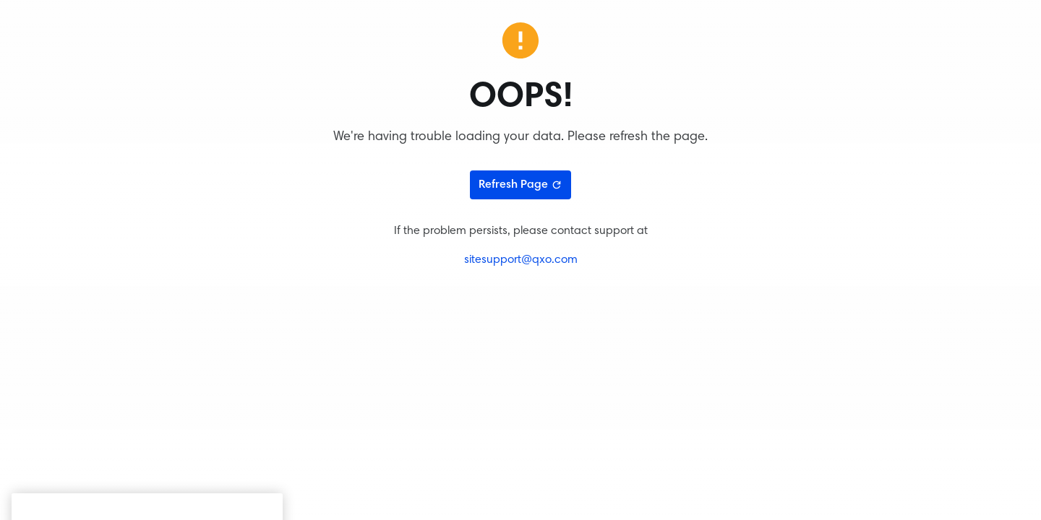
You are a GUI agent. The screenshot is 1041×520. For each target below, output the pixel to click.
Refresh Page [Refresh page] (520, 185)
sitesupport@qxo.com (521, 260)
